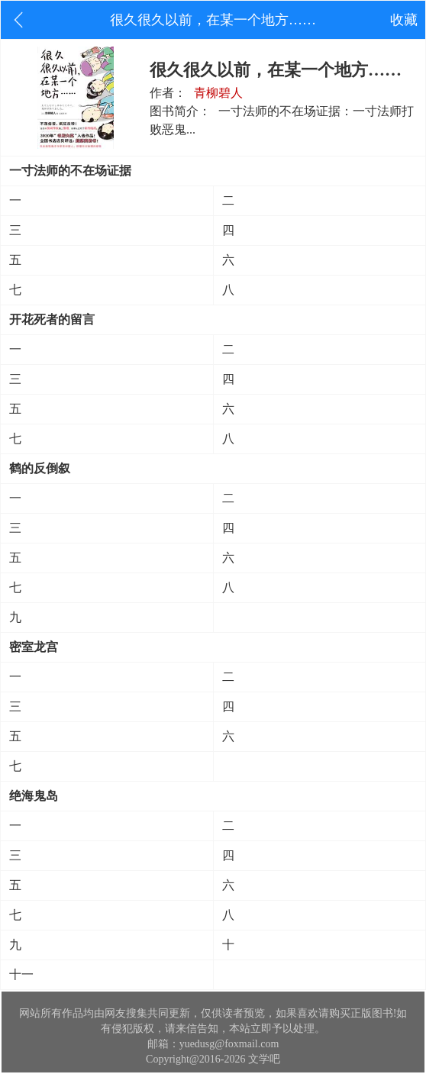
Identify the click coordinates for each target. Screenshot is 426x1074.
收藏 (404, 19)
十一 (21, 974)
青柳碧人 (218, 92)
